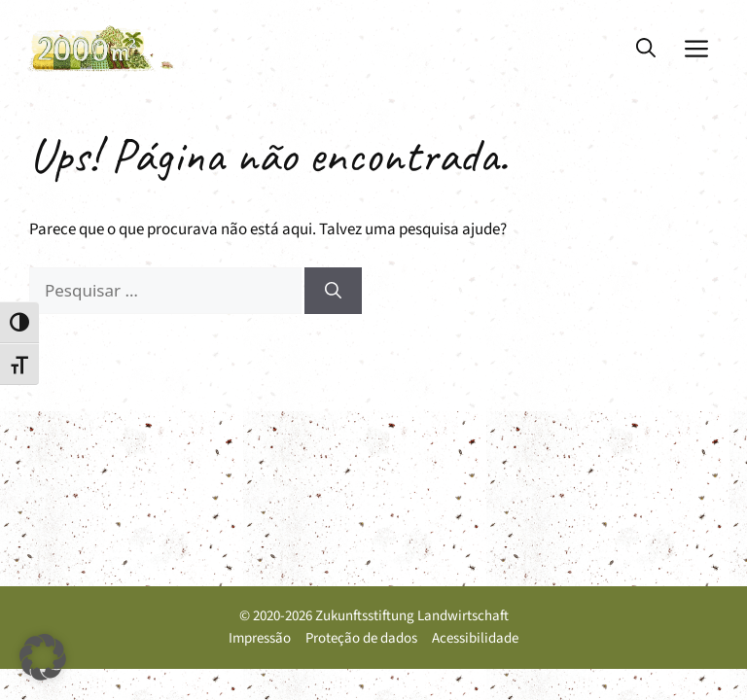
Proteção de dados (361, 638)
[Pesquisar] (333, 290)
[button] (645, 48)
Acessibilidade (475, 638)
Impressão (260, 638)
